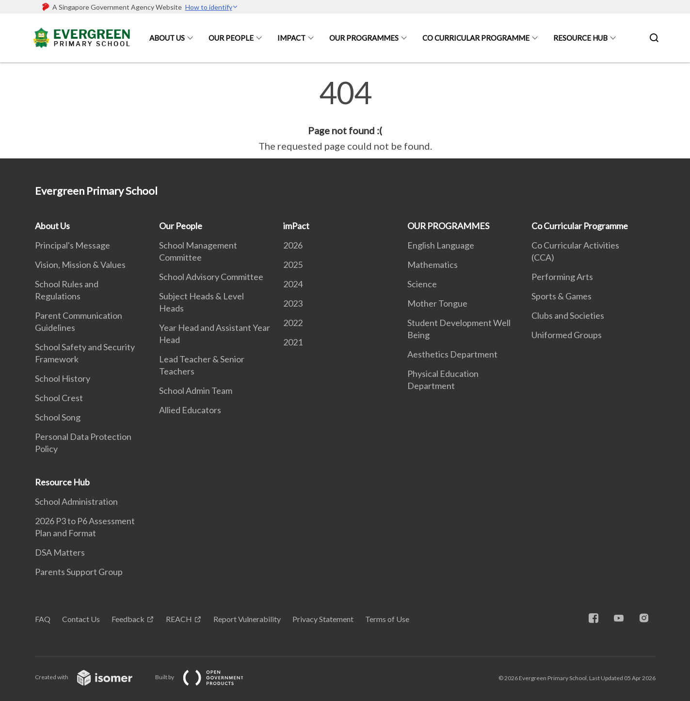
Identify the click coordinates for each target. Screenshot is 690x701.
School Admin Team (195, 390)
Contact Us (81, 618)
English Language (440, 245)
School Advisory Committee (211, 276)
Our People (231, 37)
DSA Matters (60, 552)
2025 (293, 264)
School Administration (76, 501)
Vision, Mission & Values (80, 264)
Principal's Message (72, 245)
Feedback (128, 618)
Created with (91, 677)
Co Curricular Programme (476, 37)
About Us (167, 37)
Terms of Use (387, 618)
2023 (293, 303)
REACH (179, 618)
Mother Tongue (437, 303)
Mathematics (432, 264)
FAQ (42, 618)
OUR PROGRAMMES (364, 37)
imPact (291, 37)
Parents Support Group (79, 571)
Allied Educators (190, 410)
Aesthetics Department (452, 354)
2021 (293, 342)
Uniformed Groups (566, 334)
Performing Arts (562, 276)
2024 (293, 284)
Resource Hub (580, 37)
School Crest (59, 397)
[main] (345, 115)
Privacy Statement (322, 618)
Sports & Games (561, 296)
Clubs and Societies (567, 315)
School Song (57, 417)
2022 (293, 322)
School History (62, 378)
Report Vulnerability (247, 618)
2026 (293, 245)
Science (422, 284)
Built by (207, 677)
